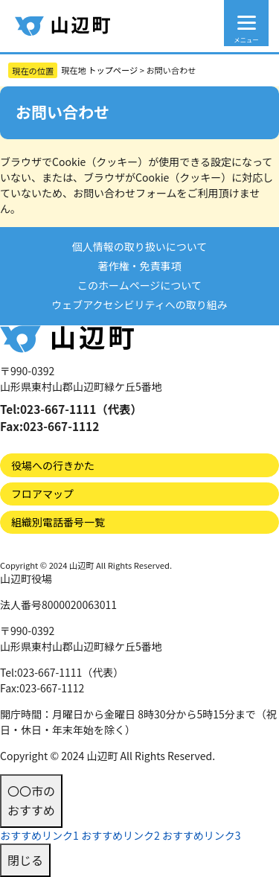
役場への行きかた (52, 465)
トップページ (113, 70)
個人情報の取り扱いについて (140, 246)
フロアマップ (42, 493)
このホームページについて (139, 285)
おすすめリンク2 (120, 835)
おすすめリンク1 (39, 835)
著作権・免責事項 (140, 265)
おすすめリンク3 (201, 835)
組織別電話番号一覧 (58, 521)
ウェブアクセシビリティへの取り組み (139, 304)
